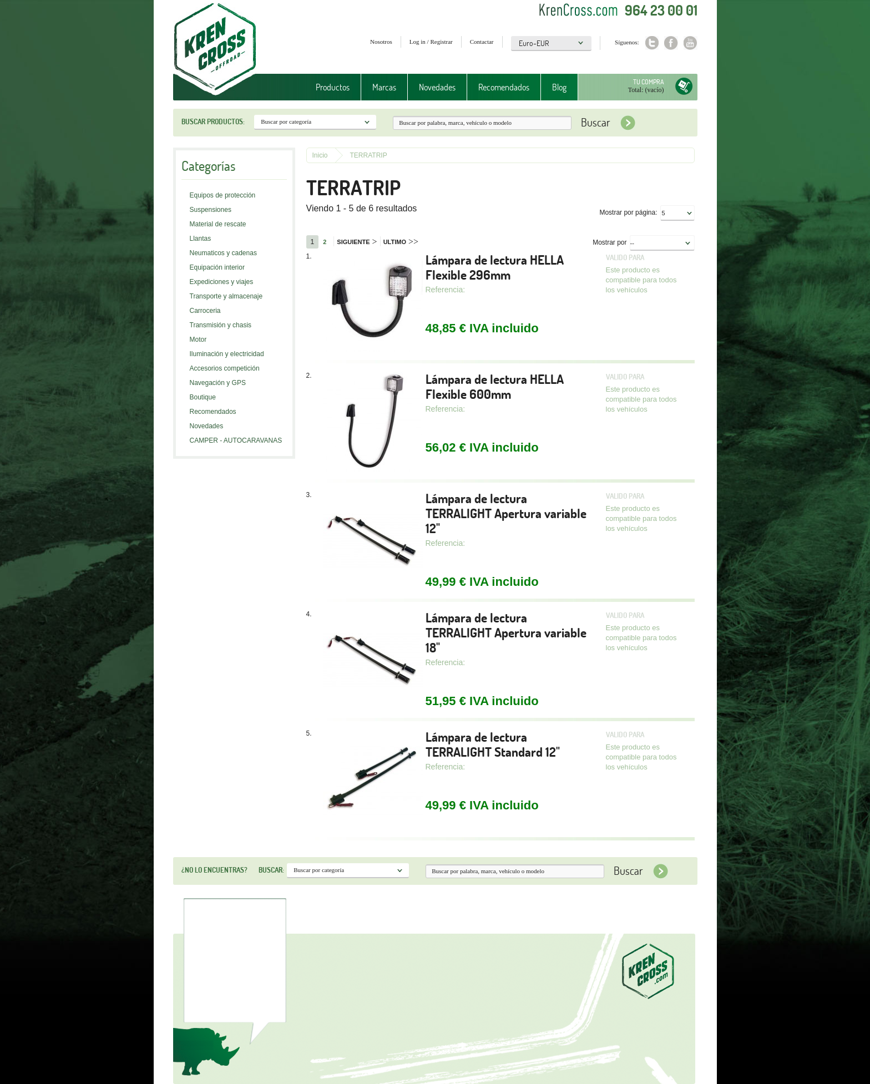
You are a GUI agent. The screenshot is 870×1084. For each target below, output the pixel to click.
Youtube (690, 43)
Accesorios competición (225, 368)
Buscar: (271, 869)
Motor (198, 339)
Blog (559, 87)
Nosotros (381, 41)
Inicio (320, 155)
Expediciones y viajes (222, 282)
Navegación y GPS (218, 383)
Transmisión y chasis (221, 325)
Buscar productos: (213, 121)
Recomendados (503, 87)
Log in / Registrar (431, 41)
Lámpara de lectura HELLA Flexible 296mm (495, 267)
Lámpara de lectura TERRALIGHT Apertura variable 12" (506, 513)
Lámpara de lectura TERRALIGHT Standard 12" (493, 744)
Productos (333, 87)
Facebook (671, 43)
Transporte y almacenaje (226, 296)
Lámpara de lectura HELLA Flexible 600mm (495, 386)
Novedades (437, 87)
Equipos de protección (223, 195)
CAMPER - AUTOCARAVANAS (236, 440)
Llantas (200, 238)
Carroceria (205, 311)
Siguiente (357, 242)
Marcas (384, 87)
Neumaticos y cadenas (223, 253)
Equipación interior (217, 267)
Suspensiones (210, 210)
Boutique (203, 397)
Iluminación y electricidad (227, 354)
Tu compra (648, 82)
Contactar (482, 41)
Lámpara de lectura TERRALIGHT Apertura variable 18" (506, 633)
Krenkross (215, 50)
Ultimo (400, 242)
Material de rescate (218, 224)
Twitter (652, 43)
